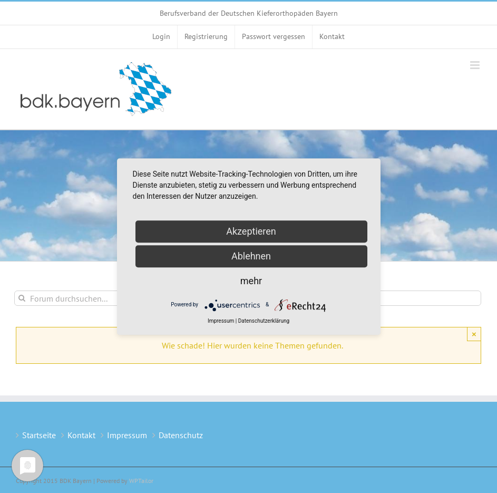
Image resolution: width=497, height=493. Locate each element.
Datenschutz (181, 435)
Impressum (127, 435)
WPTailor (141, 481)
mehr (251, 280)
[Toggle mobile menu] (475, 65)
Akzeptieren (251, 231)
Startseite (39, 435)
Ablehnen (251, 256)
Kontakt (81, 435)
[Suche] (22, 298)
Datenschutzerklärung (263, 321)
